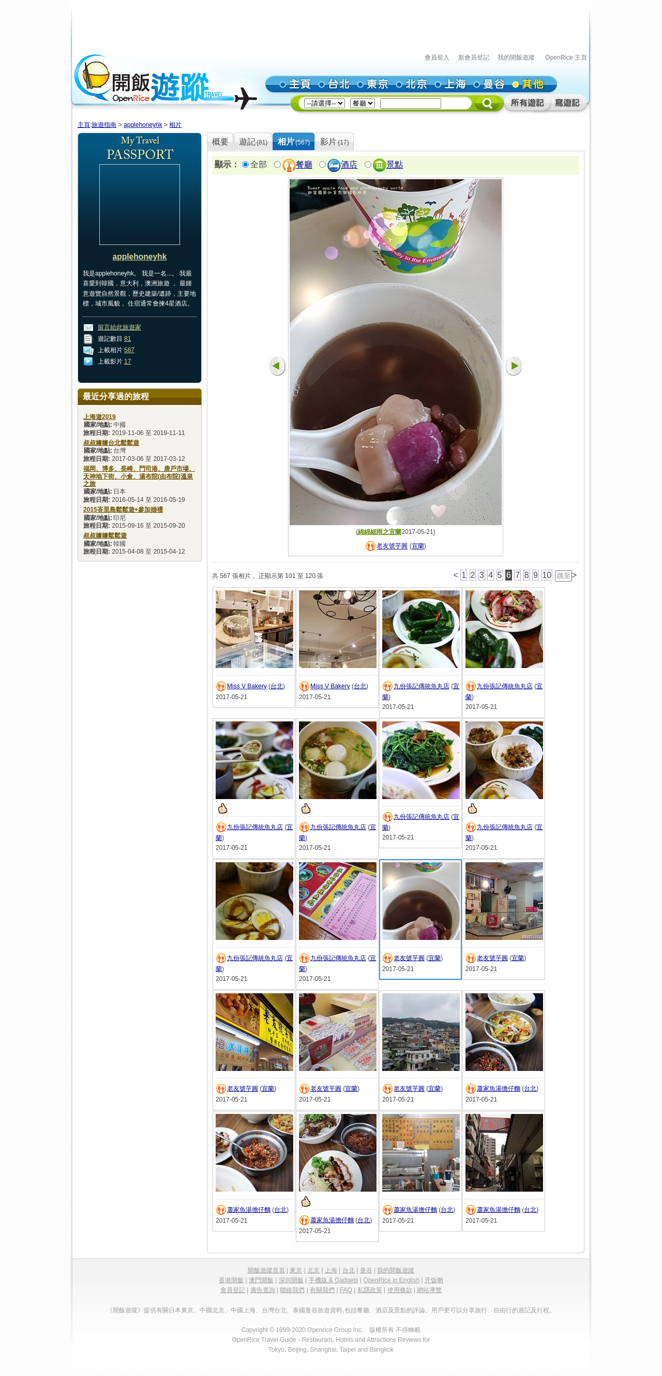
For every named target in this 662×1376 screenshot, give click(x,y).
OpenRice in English (391, 1280)
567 (129, 350)
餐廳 (304, 165)
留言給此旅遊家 (119, 327)
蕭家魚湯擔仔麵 (498, 1088)
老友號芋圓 (392, 546)
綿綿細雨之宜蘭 (379, 531)
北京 (313, 1270)
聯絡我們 (292, 1290)
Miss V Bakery (247, 686)
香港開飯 (231, 1280)
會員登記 (232, 1290)
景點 (394, 165)
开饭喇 (434, 1280)
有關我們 (322, 1290)
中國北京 (212, 1310)
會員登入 (437, 57)
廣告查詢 (262, 1290)
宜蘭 (418, 546)
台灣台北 (274, 1310)
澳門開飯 (261, 1280)
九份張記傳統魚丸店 (421, 686)
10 (546, 575)
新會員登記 (473, 57)
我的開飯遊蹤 (516, 57)
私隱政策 (369, 1290)
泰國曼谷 (305, 1310)
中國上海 (243, 1310)
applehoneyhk (143, 124)
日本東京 (181, 1310)
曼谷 (366, 1270)
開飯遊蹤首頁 (266, 1270)
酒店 (349, 165)
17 (127, 361)
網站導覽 (429, 1290)
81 (127, 338)
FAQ (346, 1290)
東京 (296, 1270)
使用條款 (399, 1290)
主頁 (84, 124)
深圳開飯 (291, 1280)
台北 (276, 686)
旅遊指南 (104, 124)
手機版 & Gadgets (333, 1280)
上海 (331, 1270)
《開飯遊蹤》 (125, 1310)
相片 (175, 124)
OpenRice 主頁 (566, 57)
